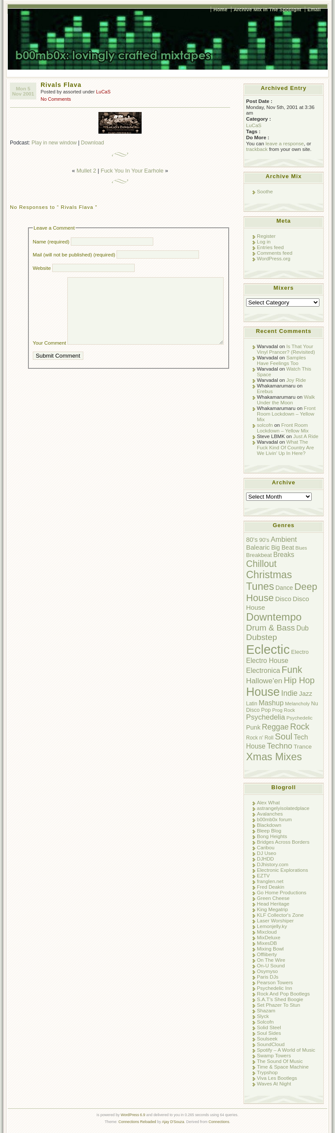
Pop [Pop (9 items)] (266, 710)
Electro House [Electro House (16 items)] (267, 660)
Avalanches (270, 813)
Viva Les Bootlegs (277, 1078)
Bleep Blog (269, 830)
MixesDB (267, 943)
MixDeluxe (268, 937)
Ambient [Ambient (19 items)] (284, 539)
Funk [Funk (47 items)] (291, 670)
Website (42, 268)
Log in (264, 241)
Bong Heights (272, 836)
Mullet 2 (86, 170)
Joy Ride (296, 380)
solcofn (265, 425)
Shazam (266, 1010)
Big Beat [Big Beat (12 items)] (282, 547)
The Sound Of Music (280, 1061)
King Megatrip (272, 909)
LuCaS (103, 91)
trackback (257, 149)
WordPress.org (274, 258)
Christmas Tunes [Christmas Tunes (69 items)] (269, 580)
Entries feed (270, 247)
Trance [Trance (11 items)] (303, 746)
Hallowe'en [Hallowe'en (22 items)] (264, 680)
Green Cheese (273, 898)
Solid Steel (269, 1027)
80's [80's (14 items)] (252, 539)
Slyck (263, 1016)
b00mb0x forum (274, 819)
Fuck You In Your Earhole (132, 170)
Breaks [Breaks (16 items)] (283, 554)
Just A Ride (305, 436)
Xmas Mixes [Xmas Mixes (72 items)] (274, 756)
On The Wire (271, 960)
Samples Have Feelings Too (281, 360)
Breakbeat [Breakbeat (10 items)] (259, 555)
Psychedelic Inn (274, 988)
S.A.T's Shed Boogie (280, 999)
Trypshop (267, 1072)
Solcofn (265, 1021)
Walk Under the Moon (286, 399)
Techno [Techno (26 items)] (279, 746)
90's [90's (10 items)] (264, 540)
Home (220, 9)
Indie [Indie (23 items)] (289, 693)
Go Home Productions (282, 892)
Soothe (265, 191)
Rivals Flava (61, 84)
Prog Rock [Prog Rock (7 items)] (283, 710)
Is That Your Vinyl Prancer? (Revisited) (286, 349)
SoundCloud (270, 1044)
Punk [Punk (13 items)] (253, 727)
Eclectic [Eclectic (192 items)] (268, 649)
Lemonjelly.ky (272, 926)
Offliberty (267, 954)
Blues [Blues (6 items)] (301, 547)
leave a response (284, 143)
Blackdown (269, 825)
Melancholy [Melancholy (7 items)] (297, 703)
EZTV (263, 875)
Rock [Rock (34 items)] (300, 726)
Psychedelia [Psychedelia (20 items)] (265, 717)
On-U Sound (271, 965)
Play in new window (54, 143)
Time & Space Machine (283, 1066)
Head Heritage (273, 903)
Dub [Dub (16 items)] (302, 628)
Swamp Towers (274, 1055)
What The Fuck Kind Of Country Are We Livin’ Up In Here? (285, 447)
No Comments (56, 99)
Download (92, 143)
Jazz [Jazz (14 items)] (306, 693)
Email (314, 9)
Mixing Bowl (270, 948)
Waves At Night (274, 1083)
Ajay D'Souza (173, 1122)
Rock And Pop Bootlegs (283, 993)
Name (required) (51, 241)
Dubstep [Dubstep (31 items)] (261, 637)
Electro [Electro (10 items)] (300, 652)
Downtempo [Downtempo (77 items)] (274, 617)
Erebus (265, 391)
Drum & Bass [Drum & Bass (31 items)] (270, 627)
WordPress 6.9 (132, 1115)
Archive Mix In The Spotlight (267, 9)
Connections (219, 1122)
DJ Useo (266, 853)
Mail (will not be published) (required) (74, 254)
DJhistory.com (272, 864)
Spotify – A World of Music (286, 1050)
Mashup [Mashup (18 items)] (271, 703)
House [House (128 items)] (263, 691)
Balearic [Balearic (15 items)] (258, 547)
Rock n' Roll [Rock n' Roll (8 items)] (259, 738)
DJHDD (265, 858)
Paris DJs (267, 976)
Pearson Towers (275, 982)
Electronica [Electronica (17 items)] (263, 670)
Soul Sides (269, 1033)
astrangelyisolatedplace (283, 808)
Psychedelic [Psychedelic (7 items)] (300, 717)
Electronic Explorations (282, 870)
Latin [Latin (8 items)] (251, 704)
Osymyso (267, 971)
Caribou (266, 847)
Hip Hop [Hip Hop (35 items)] (299, 680)
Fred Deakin (270, 887)
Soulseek (267, 1038)
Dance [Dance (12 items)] (284, 587)
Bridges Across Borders (283, 842)
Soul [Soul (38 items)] (284, 736)
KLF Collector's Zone (280, 915)
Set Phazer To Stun (278, 1005)
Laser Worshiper (275, 920)
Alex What (268, 802)
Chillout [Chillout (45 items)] (261, 564)
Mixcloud (267, 932)
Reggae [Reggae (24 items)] (275, 727)
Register (266, 236)
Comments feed (274, 253)
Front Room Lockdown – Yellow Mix (286, 413)
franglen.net (270, 881)
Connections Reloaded (137, 1122)
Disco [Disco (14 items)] (283, 598)
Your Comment (49, 355)
